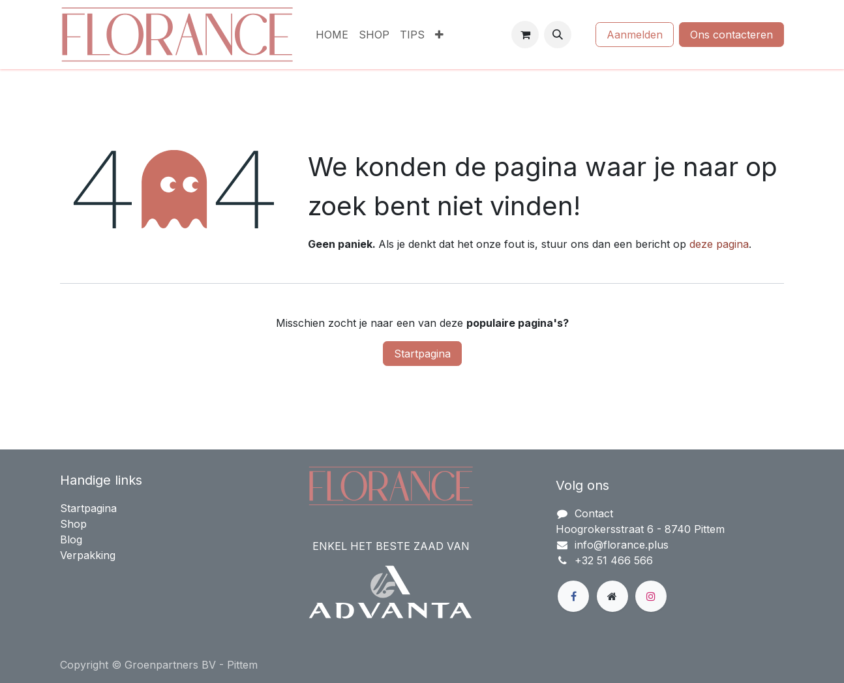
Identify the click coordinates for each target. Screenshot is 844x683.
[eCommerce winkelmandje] (525, 34)
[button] (557, 34)
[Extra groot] (612, 596)
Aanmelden (635, 34)
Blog (71, 539)
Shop (73, 523)
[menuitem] (332, 35)
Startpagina (422, 353)
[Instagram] (651, 596)
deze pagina (719, 243)
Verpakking (87, 555)
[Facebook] (573, 596)
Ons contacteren (731, 34)
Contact (594, 513)
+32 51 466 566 (614, 560)
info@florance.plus (622, 544)
